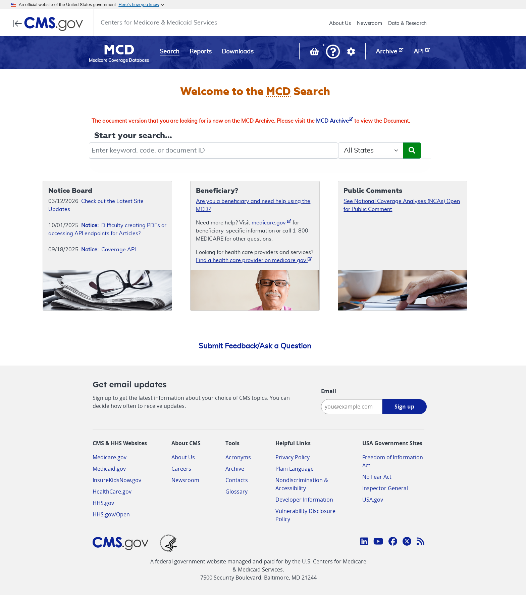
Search (169, 52)
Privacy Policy (292, 457)
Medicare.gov (109, 457)
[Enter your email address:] (351, 406)
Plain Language (294, 468)
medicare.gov (271, 222)
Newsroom (369, 23)
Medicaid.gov (109, 468)
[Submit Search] (412, 150)
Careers (181, 468)
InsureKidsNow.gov (117, 480)
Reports (201, 52)
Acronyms (238, 457)
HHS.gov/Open (111, 514)
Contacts (236, 480)
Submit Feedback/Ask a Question (255, 346)
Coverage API (108, 249)
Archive (234, 468)
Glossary (236, 491)
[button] (333, 52)
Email (328, 391)
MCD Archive (334, 121)
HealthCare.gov (112, 491)
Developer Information (304, 499)
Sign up (404, 406)
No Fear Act (376, 476)
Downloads (238, 52)
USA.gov (372, 499)
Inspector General (385, 488)
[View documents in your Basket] (315, 53)
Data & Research (407, 23)
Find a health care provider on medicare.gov (254, 260)
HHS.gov (103, 503)
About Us (340, 23)
